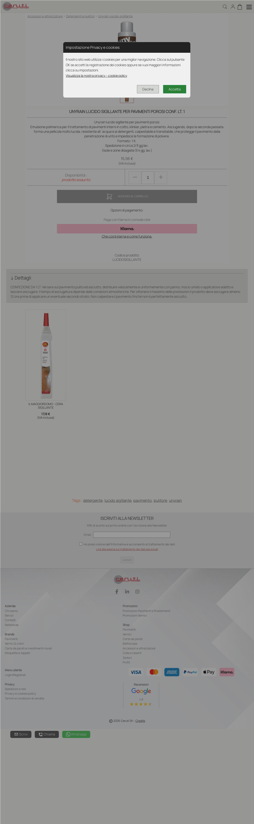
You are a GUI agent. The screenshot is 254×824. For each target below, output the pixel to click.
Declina (147, 89)
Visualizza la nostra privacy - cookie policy (96, 75)
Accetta (175, 89)
